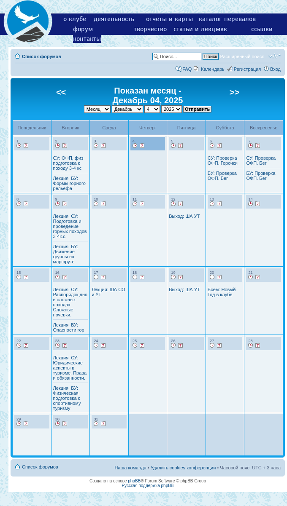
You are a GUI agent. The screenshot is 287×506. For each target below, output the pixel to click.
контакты (87, 39)
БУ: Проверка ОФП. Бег (222, 176)
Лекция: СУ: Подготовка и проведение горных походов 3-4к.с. (70, 226)
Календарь (213, 69)
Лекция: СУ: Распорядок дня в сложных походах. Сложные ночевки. (70, 302)
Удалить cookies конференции (183, 467)
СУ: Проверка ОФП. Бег (261, 160)
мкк (221, 29)
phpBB (134, 481)
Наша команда (130, 467)
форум (83, 29)
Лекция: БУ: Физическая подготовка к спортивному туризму (67, 398)
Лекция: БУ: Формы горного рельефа (69, 183)
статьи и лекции (198, 29)
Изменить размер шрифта (274, 56)
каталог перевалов (227, 19)
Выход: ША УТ (184, 216)
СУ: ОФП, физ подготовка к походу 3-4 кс (68, 163)
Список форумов (41, 56)
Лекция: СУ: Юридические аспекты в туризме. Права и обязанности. (70, 367)
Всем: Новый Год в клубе (222, 292)
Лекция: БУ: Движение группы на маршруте (65, 254)
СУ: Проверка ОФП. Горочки (223, 160)
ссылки (262, 29)
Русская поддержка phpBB (147, 485)
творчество (150, 29)
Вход (275, 69)
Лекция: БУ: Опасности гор (68, 327)
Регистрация (247, 69)
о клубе (74, 19)
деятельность (114, 19)
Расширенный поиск (242, 56)
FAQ (187, 69)
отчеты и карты (169, 19)
